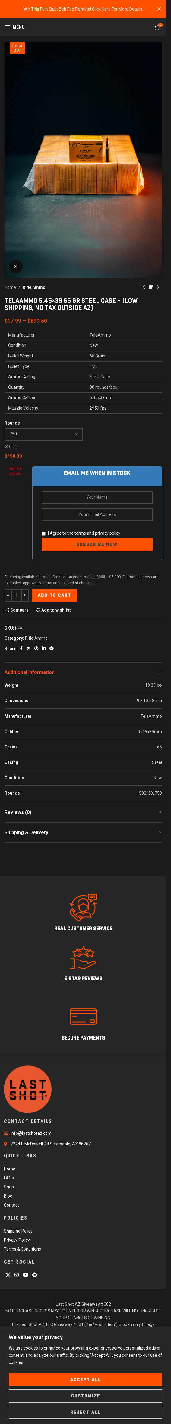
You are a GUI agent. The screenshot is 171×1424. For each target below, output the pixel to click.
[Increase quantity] (25, 595)
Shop (9, 1187)
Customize (85, 1396)
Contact (11, 1205)
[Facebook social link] (21, 649)
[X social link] (29, 649)
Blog (8, 1196)
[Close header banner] (158, 9)
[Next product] (158, 287)
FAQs (9, 1178)
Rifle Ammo (34, 287)
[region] (85, 1376)
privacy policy (107, 533)
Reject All (85, 1412)
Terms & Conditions (22, 1249)
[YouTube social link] (25, 1275)
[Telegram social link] (51, 649)
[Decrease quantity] (8, 595)
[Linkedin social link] (44, 649)
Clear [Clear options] (13, 447)
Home (10, 287)
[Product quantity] (16, 595)
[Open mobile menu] (14, 27)
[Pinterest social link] (36, 649)
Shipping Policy (18, 1231)
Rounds (12, 423)
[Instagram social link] (17, 1275)
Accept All (85, 1380)
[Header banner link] (83, 9)
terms (80, 533)
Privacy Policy (17, 1240)
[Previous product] (143, 287)
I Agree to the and (81, 533)
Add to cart (54, 595)
